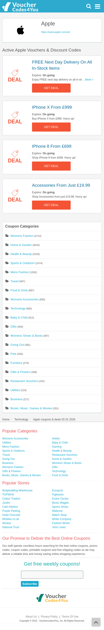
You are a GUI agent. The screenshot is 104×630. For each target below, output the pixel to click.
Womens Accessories (24, 299)
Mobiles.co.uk (10, 519)
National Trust (10, 527)
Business (16, 399)
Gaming (57, 446)
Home (6, 419)
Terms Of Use (70, 616)
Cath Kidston (10, 506)
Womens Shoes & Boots (26, 335)
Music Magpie (60, 502)
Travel (14, 281)
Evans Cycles (60, 498)
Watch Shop (59, 515)
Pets (13, 353)
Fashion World (60, 523)
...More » (88, 79)
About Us (31, 616)
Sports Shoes (60, 506)
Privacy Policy (49, 616)
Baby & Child (18, 317)
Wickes (6, 523)
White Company (61, 519)
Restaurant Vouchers (24, 381)
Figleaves (58, 494)
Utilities (15, 390)
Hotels (56, 438)
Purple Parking (11, 510)
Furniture (16, 363)
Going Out (17, 344)
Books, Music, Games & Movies (31, 408)
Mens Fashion (19, 272)
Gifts (13, 326)
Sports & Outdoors (22, 263)
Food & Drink (19, 290)
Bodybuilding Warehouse (17, 490)
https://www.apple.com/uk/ (55, 32)
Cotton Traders (11, 498)
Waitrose (57, 510)
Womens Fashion (21, 236)
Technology (17, 308)
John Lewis (59, 527)
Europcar (57, 490)
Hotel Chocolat (11, 515)
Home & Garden (21, 245)
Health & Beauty (21, 254)
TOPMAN (8, 494)
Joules (6, 502)
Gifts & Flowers (20, 372)
